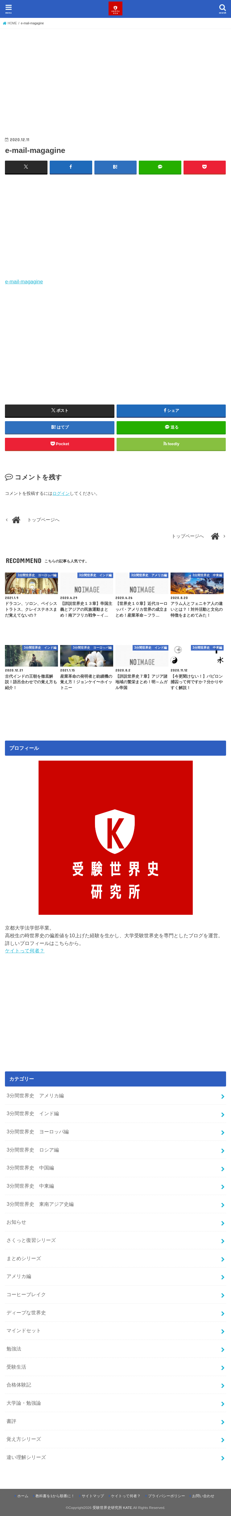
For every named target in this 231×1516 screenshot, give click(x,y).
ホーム (22, 1496)
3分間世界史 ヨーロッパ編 (37, 1131)
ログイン (61, 493)
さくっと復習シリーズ (31, 1240)
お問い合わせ (203, 1496)
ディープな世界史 (26, 1312)
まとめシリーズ (23, 1258)
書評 (11, 1421)
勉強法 (13, 1348)
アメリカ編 (18, 1276)
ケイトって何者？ (24, 950)
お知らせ (16, 1222)
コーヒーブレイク (26, 1294)
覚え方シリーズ (23, 1439)
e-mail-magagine (24, 281)
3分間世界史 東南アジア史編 (39, 1204)
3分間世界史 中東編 (30, 1186)
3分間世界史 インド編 (32, 1113)
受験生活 (16, 1367)
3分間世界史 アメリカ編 (35, 1095)
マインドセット (23, 1330)
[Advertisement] (115, 77)
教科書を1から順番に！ (54, 1496)
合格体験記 (18, 1384)
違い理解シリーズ (26, 1457)
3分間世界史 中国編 (30, 1167)
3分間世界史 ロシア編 (32, 1149)
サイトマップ (93, 1496)
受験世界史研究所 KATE (112, 1508)
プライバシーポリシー (166, 1496)
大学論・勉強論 (23, 1403)
